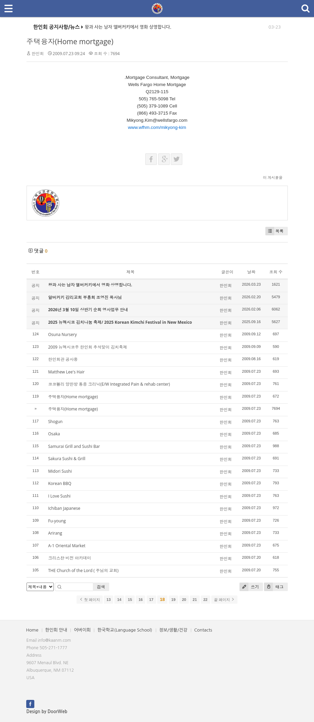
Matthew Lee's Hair (66, 372)
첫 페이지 (89, 600)
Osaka (54, 434)
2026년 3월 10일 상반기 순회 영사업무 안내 (88, 310)
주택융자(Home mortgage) (70, 41)
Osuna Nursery (62, 334)
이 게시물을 (273, 177)
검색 (101, 587)
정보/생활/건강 (173, 630)
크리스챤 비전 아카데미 (69, 558)
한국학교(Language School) (124, 630)
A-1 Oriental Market (67, 546)
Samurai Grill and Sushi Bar (74, 446)
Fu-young (57, 521)
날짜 (251, 272)
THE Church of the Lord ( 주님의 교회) (83, 570)
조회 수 (275, 272)
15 (130, 600)
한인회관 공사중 (63, 359)
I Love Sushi (59, 496)
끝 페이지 (224, 600)
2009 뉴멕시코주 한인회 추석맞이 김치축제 (87, 347)
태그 (273, 587)
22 (205, 600)
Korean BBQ (59, 483)
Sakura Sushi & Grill (66, 458)
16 (140, 600)
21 (195, 600)
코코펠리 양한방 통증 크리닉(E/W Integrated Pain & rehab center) (109, 384)
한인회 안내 (56, 630)
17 (151, 600)
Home (32, 630)
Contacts (203, 630)
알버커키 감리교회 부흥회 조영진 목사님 (85, 297)
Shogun (55, 421)
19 (173, 600)
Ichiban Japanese (64, 508)
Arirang (55, 533)
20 (184, 600)
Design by (47, 711)
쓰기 (249, 587)
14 (119, 600)
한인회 (38, 53)
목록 (274, 231)
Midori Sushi (60, 471)
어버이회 (82, 630)
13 (108, 600)
